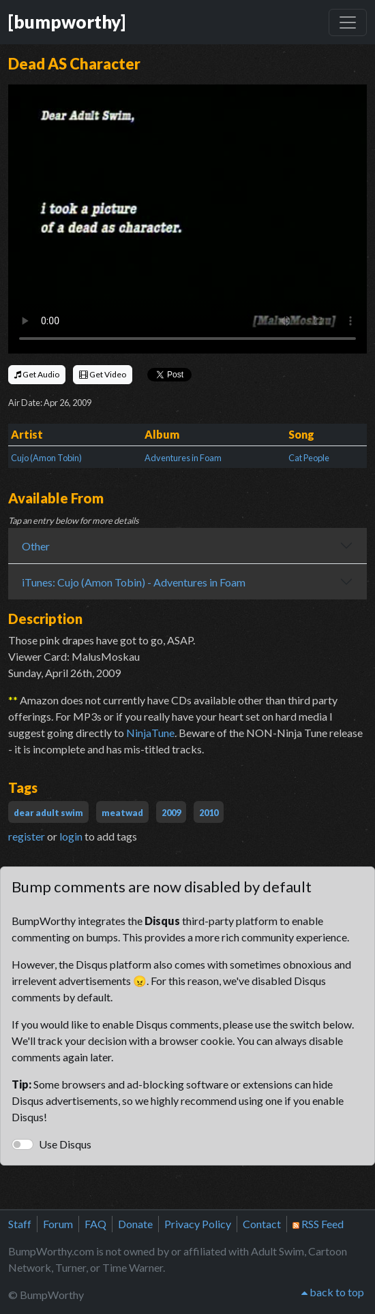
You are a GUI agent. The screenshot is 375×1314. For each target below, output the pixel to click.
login (70, 836)
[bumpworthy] (66, 22)
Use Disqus (65, 1144)
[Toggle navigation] (348, 22)
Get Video (102, 374)
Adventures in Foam (183, 457)
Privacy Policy (197, 1223)
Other (36, 545)
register (26, 836)
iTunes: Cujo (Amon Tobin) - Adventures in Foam (133, 582)
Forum (58, 1223)
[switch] (22, 1144)
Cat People (308, 457)
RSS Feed (318, 1223)
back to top (332, 1291)
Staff (19, 1223)
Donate (135, 1223)
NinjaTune (150, 732)
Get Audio (36, 374)
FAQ (95, 1223)
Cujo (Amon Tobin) (46, 457)
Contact (262, 1223)
